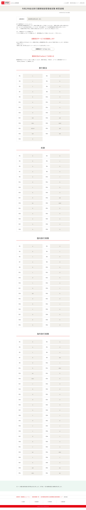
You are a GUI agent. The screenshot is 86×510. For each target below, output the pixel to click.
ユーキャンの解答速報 (15, 2)
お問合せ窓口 (82, 2)
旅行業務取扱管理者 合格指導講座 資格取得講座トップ (51, 496)
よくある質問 (66, 2)
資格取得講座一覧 (35, 496)
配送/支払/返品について (74, 2)
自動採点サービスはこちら (43, 49)
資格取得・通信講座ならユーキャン (23, 496)
